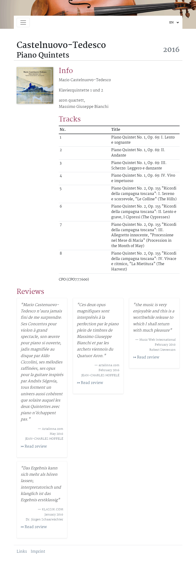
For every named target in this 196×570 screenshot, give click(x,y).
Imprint (38, 551)
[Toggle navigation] (23, 22)
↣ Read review (34, 446)
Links (22, 551)
